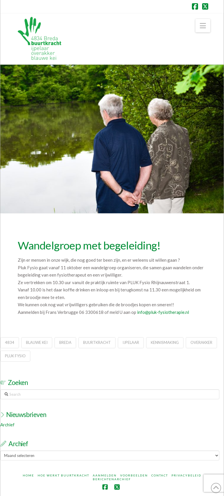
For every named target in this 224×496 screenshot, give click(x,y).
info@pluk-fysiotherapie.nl (163, 312)
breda (65, 342)
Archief (7, 424)
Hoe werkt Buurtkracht (63, 475)
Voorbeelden (134, 475)
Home (28, 475)
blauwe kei (37, 342)
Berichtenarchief (112, 479)
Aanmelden (105, 475)
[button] (202, 25)
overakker (201, 342)
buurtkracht (97, 342)
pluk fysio (15, 355)
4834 (9, 342)
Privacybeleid (186, 475)
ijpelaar (131, 342)
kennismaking (165, 342)
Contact (159, 475)
